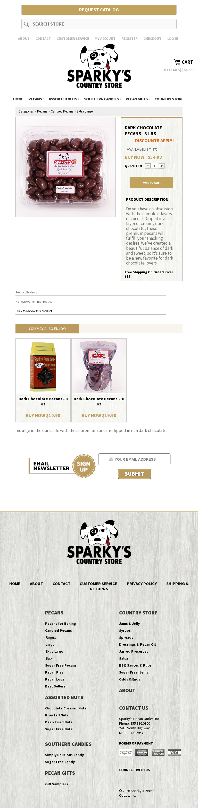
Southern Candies (102, 98)
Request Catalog (99, 10)
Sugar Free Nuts (58, 729)
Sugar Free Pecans (61, 665)
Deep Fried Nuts (58, 722)
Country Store (169, 98)
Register (129, 38)
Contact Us (133, 708)
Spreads (126, 637)
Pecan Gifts (137, 98)
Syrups (125, 630)
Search (26, 24)
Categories (26, 111)
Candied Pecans (62, 111)
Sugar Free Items (133, 672)
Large (50, 644)
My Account (105, 38)
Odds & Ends (129, 679)
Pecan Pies (54, 672)
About (24, 38)
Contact (43, 38)
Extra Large (85, 111)
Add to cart (152, 182)
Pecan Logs (54, 679)
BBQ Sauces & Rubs (135, 665)
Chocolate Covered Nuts (65, 708)
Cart (187, 62)
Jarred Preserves (133, 651)
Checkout (152, 38)
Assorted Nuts (64, 98)
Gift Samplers (56, 784)
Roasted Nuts (57, 715)
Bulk (49, 658)
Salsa (123, 658)
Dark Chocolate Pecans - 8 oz (43, 401)
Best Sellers (55, 686)
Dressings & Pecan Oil (137, 644)
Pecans (36, 98)
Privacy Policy (142, 583)
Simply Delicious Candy (64, 755)
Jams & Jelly (129, 623)
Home (18, 98)
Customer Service (73, 38)
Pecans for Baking (60, 623)
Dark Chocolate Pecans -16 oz (99, 401)
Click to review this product (33, 311)
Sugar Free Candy (60, 761)
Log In (172, 38)
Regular (52, 637)
